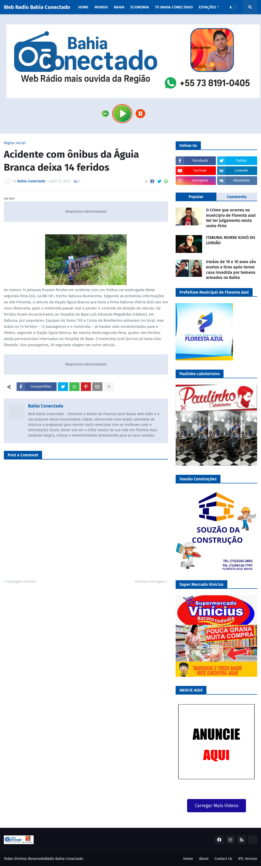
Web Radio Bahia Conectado (37, 7)
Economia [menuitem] (139, 7)
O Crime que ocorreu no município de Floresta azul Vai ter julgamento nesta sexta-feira (231, 218)
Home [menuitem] (83, 7)
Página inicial (14, 143)
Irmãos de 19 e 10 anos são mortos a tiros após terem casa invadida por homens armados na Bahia (231, 269)
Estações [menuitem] (207, 7)
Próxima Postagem (150, 581)
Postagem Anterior (21, 581)
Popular (196, 196)
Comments (237, 196)
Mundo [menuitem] (101, 7)
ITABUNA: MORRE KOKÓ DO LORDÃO (230, 240)
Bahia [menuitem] (119, 7)
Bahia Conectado (45, 406)
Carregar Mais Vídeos (216, 805)
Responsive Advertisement (86, 211)
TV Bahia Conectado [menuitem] (174, 7)
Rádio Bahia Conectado (64, 859)
